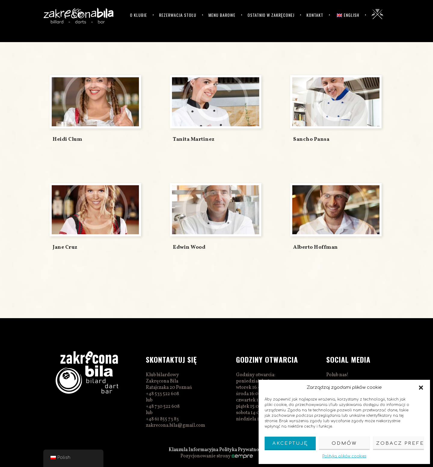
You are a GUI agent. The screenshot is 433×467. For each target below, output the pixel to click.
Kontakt (314, 15)
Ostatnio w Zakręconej (270, 15)
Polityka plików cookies (344, 456)
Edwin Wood (189, 247)
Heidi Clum (67, 139)
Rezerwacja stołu (177, 15)
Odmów (344, 443)
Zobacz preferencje (400, 443)
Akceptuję (290, 443)
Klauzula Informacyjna (193, 450)
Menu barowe (221, 15)
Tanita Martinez (194, 139)
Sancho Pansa (311, 139)
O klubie (138, 15)
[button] (421, 388)
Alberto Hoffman (315, 247)
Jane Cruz (65, 247)
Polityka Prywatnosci (242, 450)
